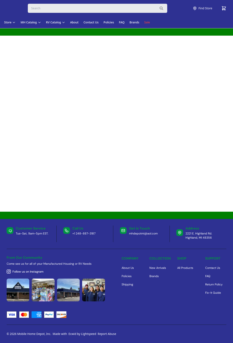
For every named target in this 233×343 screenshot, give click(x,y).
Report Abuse (107, 334)
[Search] (97, 8)
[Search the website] (161, 8)
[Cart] (224, 8)
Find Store (202, 8)
